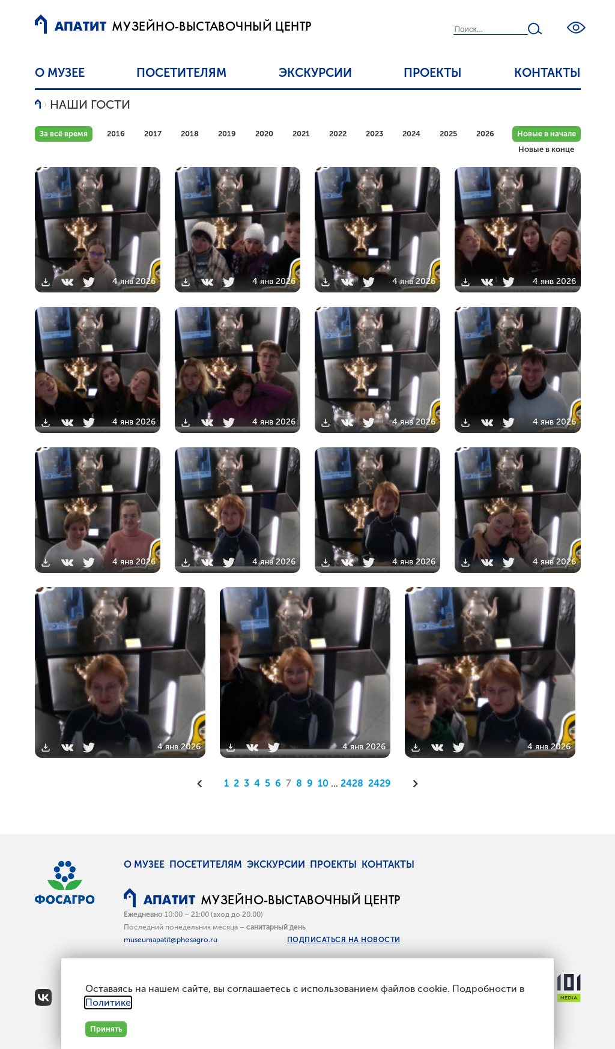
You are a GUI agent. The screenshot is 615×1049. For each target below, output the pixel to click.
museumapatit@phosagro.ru (170, 940)
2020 (264, 133)
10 (323, 783)
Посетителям (181, 72)
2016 (116, 133)
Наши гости (90, 104)
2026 (485, 133)
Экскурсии (315, 72)
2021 (301, 133)
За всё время (64, 133)
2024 (411, 133)
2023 (374, 133)
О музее (60, 72)
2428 (352, 783)
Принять (106, 1028)
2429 (379, 783)
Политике (108, 1002)
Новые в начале (546, 133)
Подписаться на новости (344, 940)
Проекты (433, 72)
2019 (227, 133)
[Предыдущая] (203, 783)
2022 (338, 133)
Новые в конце (546, 149)
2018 (190, 133)
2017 (153, 133)
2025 (448, 133)
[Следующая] (411, 783)
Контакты (547, 72)
